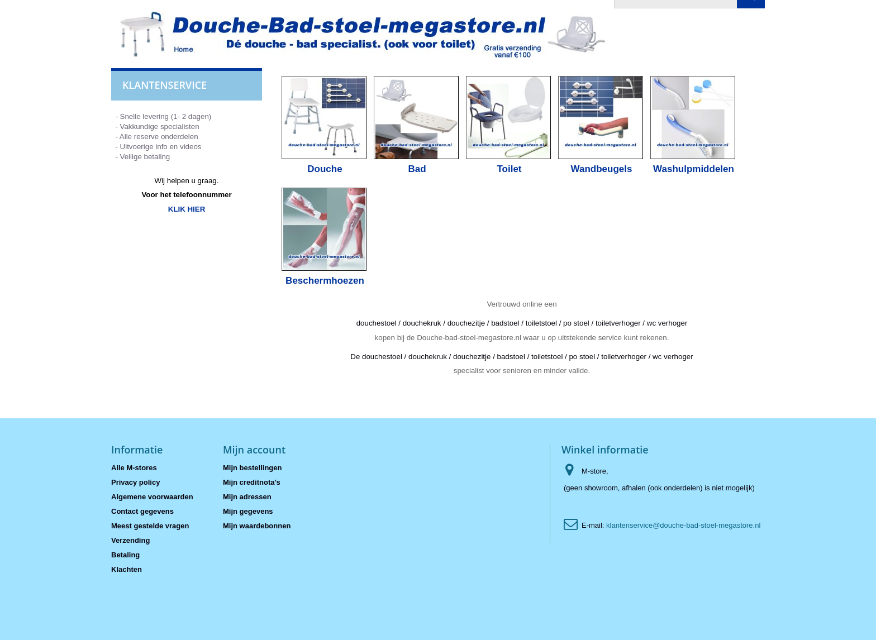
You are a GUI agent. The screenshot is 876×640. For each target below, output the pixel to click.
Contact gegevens (142, 511)
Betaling (125, 555)
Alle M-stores (134, 468)
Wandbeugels (601, 169)
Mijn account (254, 449)
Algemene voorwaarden (152, 497)
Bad (417, 169)
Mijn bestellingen (252, 468)
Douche (324, 169)
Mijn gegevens (248, 511)
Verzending (130, 540)
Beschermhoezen (324, 280)
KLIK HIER (187, 209)
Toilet (509, 169)
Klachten (126, 569)
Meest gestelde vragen (150, 526)
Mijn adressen (247, 497)
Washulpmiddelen (693, 169)
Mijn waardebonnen (257, 526)
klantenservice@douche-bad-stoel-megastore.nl (683, 525)
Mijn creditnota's (251, 482)
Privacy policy (135, 482)
